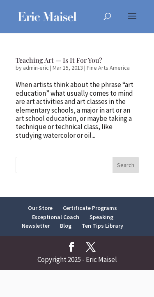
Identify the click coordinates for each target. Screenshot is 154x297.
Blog (65, 225)
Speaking (101, 217)
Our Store (40, 208)
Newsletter (36, 225)
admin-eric (36, 67)
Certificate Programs (90, 208)
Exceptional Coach (55, 217)
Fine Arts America (108, 67)
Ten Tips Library (102, 225)
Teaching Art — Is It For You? (59, 60)
